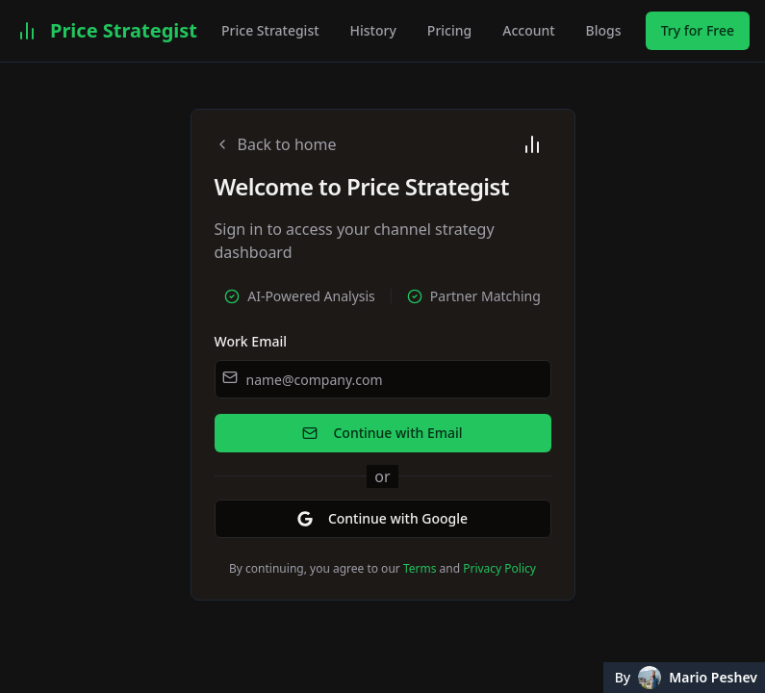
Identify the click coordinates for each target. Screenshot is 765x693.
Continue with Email (382, 433)
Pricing (449, 30)
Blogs (604, 30)
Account (528, 30)
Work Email (251, 341)
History (373, 30)
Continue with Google (382, 518)
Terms (420, 568)
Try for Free (697, 30)
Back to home (276, 144)
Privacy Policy (499, 568)
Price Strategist (270, 30)
